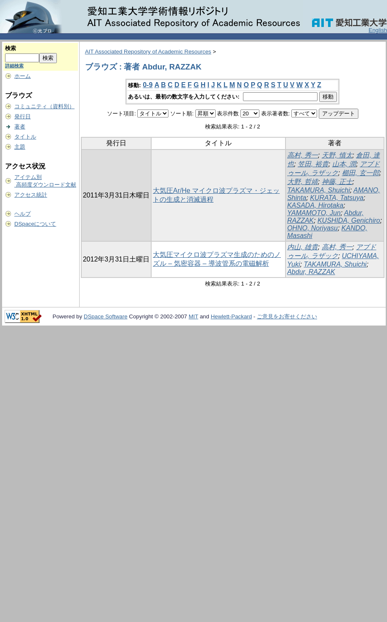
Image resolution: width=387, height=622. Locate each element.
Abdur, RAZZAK (311, 271)
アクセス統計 (30, 195)
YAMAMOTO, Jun (314, 212)
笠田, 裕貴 (313, 164)
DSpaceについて (35, 224)
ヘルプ (22, 214)
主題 (19, 147)
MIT (193, 316)
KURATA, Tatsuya (336, 197)
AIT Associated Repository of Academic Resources (148, 51)
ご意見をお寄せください (287, 316)
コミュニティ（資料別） (44, 106)
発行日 (22, 116)
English (377, 30)
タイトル (25, 136)
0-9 (147, 84)
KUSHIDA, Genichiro (349, 220)
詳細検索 (14, 65)
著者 (19, 126)
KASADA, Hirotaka (315, 205)
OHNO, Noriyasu (312, 228)
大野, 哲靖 (302, 181)
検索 (10, 48)
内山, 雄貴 (302, 247)
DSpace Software (106, 316)
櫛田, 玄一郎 (360, 172)
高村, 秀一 (302, 155)
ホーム (22, 76)
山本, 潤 (344, 164)
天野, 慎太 (337, 155)
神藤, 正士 (337, 181)
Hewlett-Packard (231, 316)
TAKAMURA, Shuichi (318, 190)
